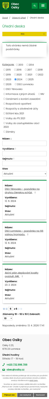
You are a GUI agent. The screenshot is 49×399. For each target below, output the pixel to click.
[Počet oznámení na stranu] (7, 318)
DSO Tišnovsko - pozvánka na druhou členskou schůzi (22, 190)
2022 (40, 74)
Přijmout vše (9, 395)
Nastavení (40, 395)
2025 (31, 79)
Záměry (10, 131)
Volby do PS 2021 (15, 118)
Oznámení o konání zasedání (23, 98)
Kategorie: (8, 64)
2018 (40, 69)
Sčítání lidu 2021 (15, 113)
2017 (29, 69)
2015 (8, 69)
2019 (8, 74)
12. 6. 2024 (10, 201)
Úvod (5, 17)
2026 (8, 84)
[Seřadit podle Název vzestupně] (11, 138)
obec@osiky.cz (15, 369)
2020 (19, 74)
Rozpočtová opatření (18, 103)
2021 (30, 74)
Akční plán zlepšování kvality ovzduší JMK (21, 274)
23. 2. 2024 (10, 284)
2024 (19, 79)
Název (6, 138)
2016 (18, 69)
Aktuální (9, 214)
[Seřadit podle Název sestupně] (11, 139)
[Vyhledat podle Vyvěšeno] (24, 153)
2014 (31, 64)
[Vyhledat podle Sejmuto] (24, 163)
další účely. (34, 380)
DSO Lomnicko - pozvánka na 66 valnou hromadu (24, 232)
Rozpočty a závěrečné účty (22, 108)
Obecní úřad (19, 17)
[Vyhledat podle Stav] (24, 173)
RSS (33, 33)
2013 (20, 64)
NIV (42, 94)
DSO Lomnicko (25, 84)
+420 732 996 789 (17, 364)
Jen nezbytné (25, 395)
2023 (8, 79)
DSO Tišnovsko (14, 89)
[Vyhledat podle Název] (24, 143)
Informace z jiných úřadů (20, 94)
